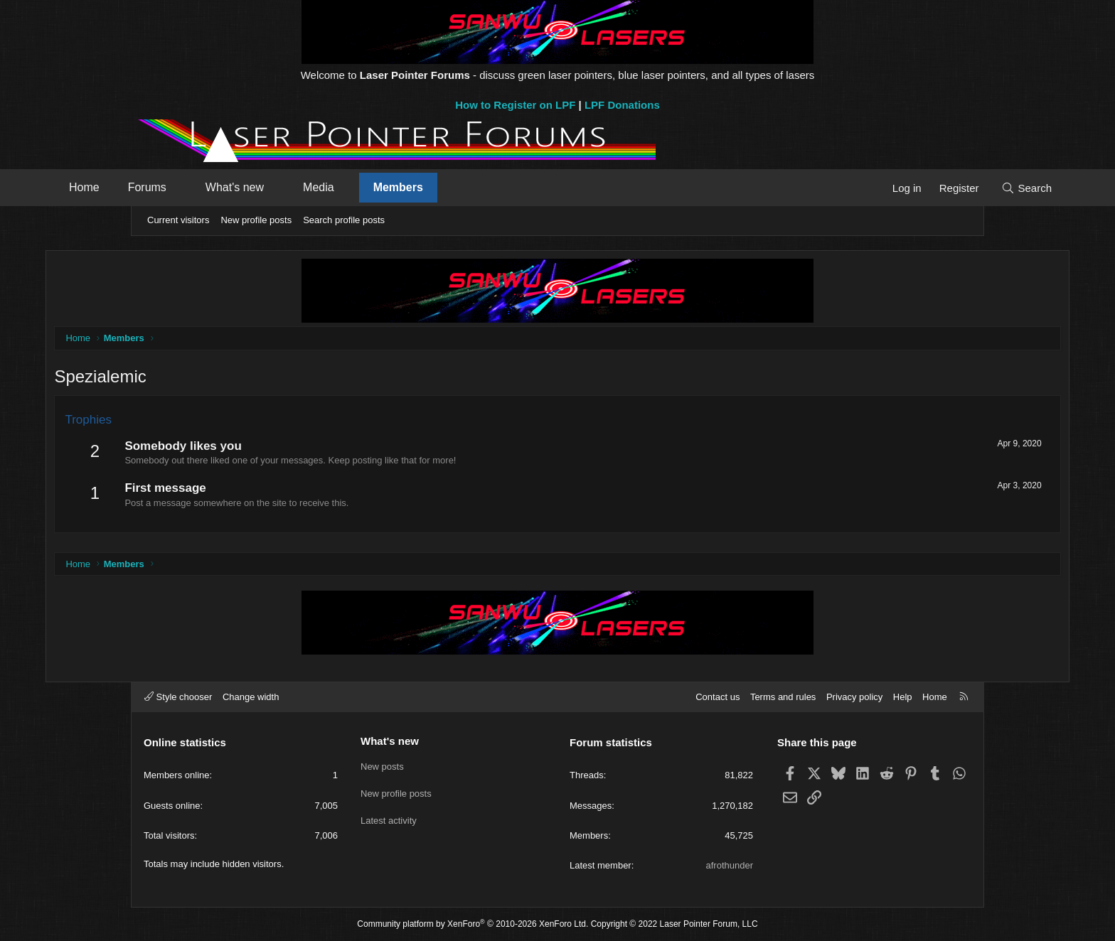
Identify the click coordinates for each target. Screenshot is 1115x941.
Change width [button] (251, 697)
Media (401, 187)
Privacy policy (854, 697)
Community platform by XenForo (472, 924)
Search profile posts (344, 220)
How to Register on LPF (515, 105)
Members (481, 187)
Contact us (717, 697)
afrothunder (730, 865)
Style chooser (178, 697)
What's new (318, 187)
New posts (382, 765)
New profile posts (256, 220)
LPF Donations (622, 105)
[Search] (943, 188)
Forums (230, 187)
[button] (262, 188)
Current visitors (178, 220)
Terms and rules (783, 697)
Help (902, 697)
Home (167, 187)
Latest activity (389, 817)
